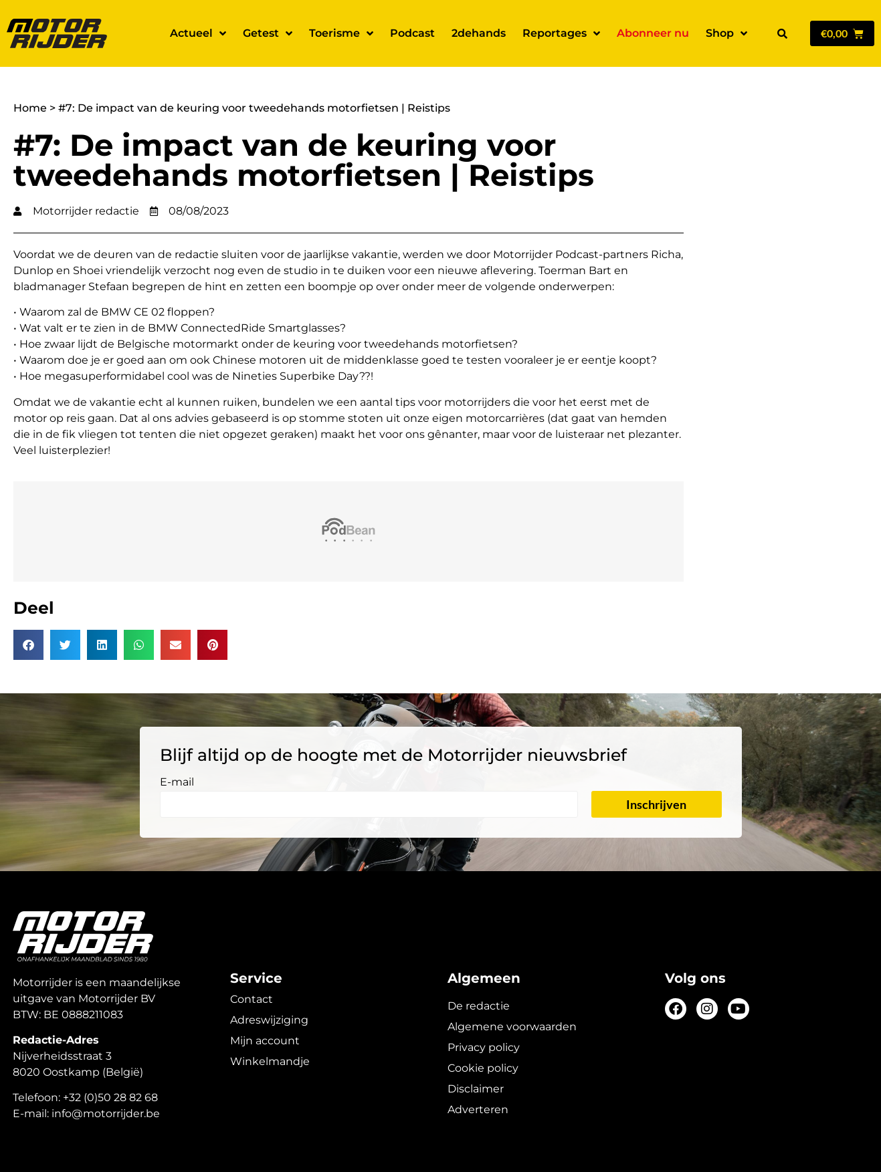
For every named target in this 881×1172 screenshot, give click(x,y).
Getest (267, 33)
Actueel (198, 33)
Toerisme (341, 33)
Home (30, 108)
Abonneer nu (653, 33)
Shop (726, 33)
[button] (782, 33)
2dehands (479, 33)
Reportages (561, 33)
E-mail (177, 782)
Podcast (412, 33)
